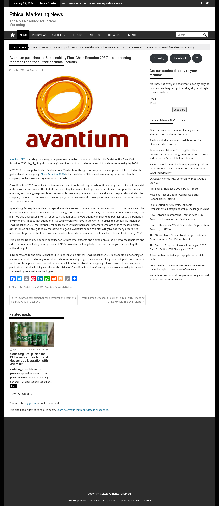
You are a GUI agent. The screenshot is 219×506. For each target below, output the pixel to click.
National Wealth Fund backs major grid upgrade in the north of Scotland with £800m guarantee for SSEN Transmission (179, 168)
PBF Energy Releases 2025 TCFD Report (174, 188)
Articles (57, 35)
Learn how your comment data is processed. (82, 409)
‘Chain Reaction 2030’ (33, 287)
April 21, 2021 (18, 349)
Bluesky (159, 58)
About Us (95, 35)
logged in (30, 403)
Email (153, 99)
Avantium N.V (17, 159)
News (23, 35)
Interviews (39, 35)
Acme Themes (143, 500)
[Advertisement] (41, 456)
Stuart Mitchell (35, 70)
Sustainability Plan (64, 287)
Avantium (49, 287)
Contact (130, 35)
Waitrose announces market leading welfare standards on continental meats (85, 3)
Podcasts (113, 35)
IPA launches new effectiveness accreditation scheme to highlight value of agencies (43, 299)
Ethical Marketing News (36, 14)
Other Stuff (76, 35)
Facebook (180, 58)
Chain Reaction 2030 (53, 174)
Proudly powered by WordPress (87, 500)
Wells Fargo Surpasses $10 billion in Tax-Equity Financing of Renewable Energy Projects (113, 299)
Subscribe (179, 109)
